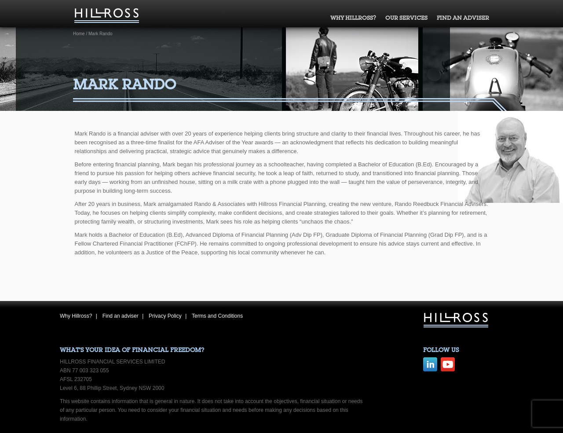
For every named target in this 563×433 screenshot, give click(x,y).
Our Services (406, 18)
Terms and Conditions (217, 316)
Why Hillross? (353, 18)
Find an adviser (463, 18)
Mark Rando (100, 33)
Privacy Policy (165, 316)
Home (79, 33)
